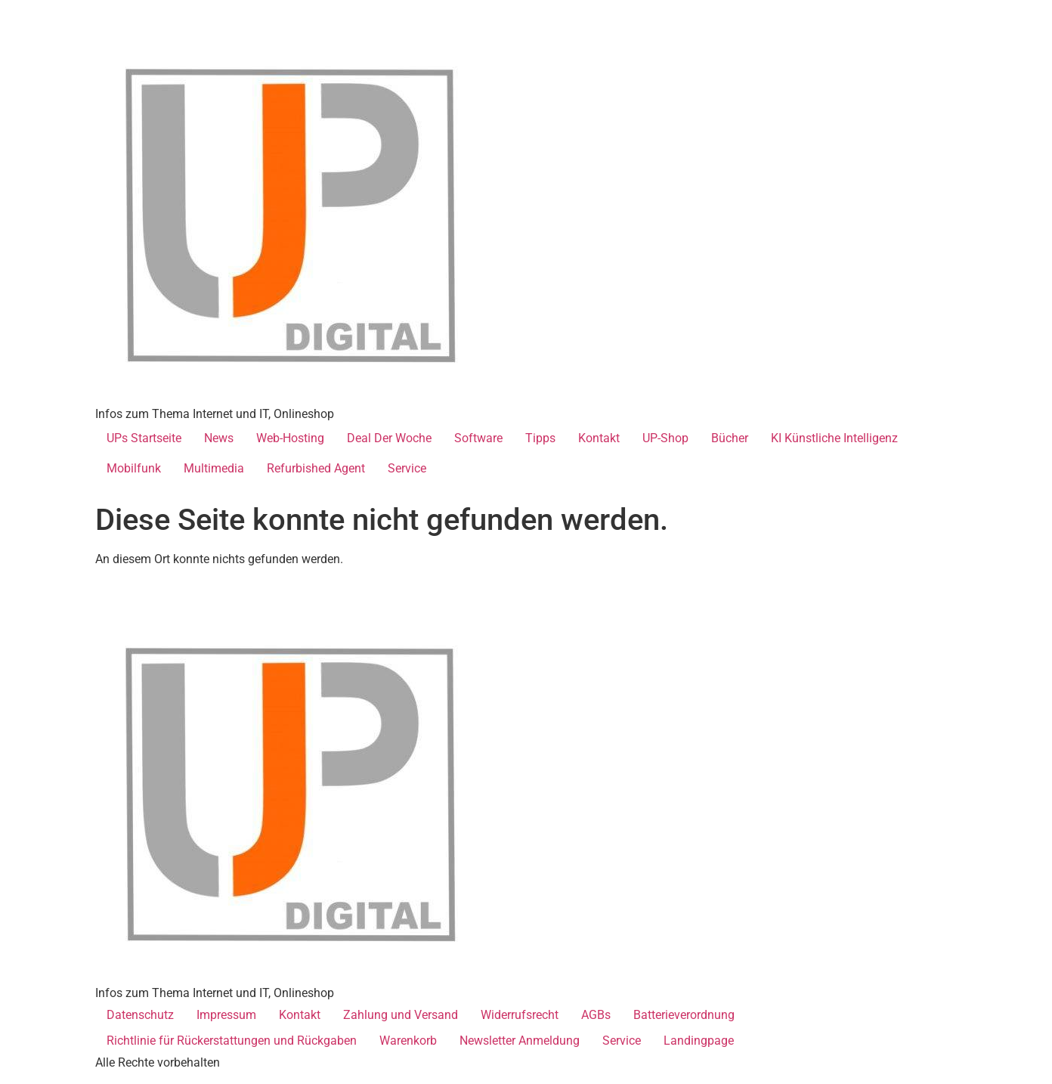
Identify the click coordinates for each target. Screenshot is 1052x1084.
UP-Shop (665, 438)
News (219, 438)
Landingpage (699, 1040)
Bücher (729, 438)
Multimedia (214, 468)
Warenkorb (408, 1040)
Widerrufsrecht (519, 1015)
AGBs (596, 1015)
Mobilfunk (134, 468)
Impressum (226, 1015)
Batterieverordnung (684, 1015)
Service (407, 468)
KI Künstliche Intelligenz (834, 438)
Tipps (540, 438)
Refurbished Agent (316, 468)
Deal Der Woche (389, 438)
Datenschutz (140, 1015)
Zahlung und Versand (400, 1015)
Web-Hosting (290, 438)
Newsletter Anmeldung (519, 1040)
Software (478, 438)
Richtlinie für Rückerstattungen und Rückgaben (232, 1040)
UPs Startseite (144, 438)
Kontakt (599, 438)
